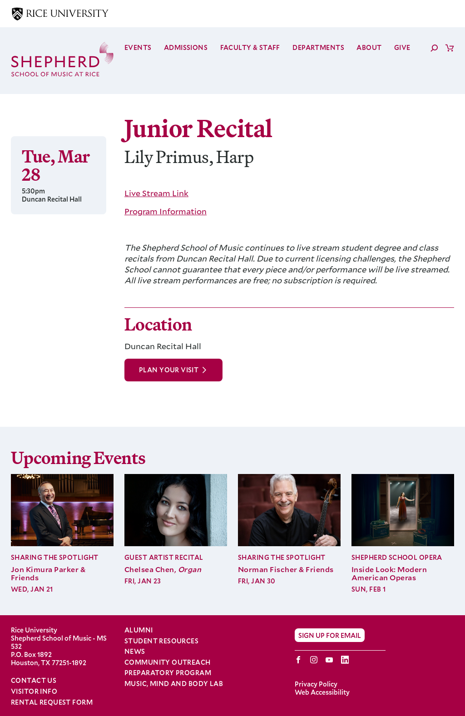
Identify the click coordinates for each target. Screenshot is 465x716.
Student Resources (161, 641)
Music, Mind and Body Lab (173, 684)
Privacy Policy (316, 684)
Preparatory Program (167, 673)
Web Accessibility (322, 692)
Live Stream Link (156, 193)
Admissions (186, 47)
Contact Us (33, 680)
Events (138, 47)
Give (402, 47)
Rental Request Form (52, 702)
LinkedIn (345, 659)
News (134, 651)
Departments (318, 47)
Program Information (165, 211)
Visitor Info (34, 691)
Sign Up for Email (329, 635)
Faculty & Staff (250, 47)
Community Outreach (167, 662)
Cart (449, 47)
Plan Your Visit (168, 369)
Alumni (138, 630)
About (368, 47)
